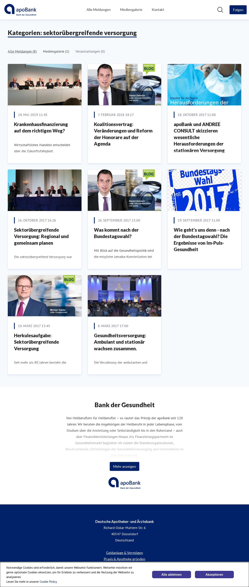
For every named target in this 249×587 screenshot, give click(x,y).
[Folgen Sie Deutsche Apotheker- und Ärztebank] (238, 9)
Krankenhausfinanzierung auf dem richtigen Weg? (41, 127)
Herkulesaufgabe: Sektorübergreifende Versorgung (36, 342)
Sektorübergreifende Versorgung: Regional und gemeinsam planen (41, 236)
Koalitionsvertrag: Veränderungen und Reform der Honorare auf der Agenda (123, 134)
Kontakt (158, 9)
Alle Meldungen (99, 9)
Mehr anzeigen (124, 466)
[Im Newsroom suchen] (220, 10)
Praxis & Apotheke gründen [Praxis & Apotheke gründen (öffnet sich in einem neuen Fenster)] (124, 559)
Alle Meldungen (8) (22, 51)
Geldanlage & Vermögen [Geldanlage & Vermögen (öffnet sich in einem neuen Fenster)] (124, 553)
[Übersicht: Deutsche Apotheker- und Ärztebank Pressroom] (20, 9)
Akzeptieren (214, 574)
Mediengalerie (131, 9)
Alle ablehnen (171, 574)
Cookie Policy (48, 581)
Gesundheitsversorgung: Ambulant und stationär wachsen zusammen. (120, 342)
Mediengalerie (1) (56, 51)
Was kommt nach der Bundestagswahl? (116, 233)
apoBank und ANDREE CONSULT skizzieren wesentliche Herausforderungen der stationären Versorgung (199, 137)
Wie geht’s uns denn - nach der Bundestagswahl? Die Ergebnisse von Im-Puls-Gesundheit (202, 239)
